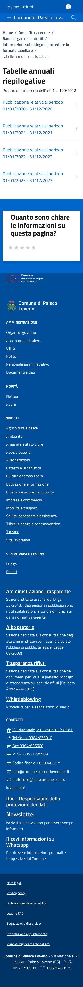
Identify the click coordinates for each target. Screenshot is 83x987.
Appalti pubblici (18, 452)
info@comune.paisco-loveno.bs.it (37, 771)
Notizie (12, 396)
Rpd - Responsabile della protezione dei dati (33, 801)
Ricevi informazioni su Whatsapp (30, 841)
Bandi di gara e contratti (23, 39)
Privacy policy (16, 893)
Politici (11, 356)
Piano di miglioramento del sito (28, 944)
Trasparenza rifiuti (26, 663)
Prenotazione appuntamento (27, 933)
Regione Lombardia (21, 6)
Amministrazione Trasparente (38, 591)
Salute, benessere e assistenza (31, 516)
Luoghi (12, 564)
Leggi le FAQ (15, 913)
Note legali (14, 882)
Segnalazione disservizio (24, 923)
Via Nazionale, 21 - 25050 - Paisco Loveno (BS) (41, 729)
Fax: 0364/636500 (24, 746)
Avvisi (11, 404)
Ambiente (14, 436)
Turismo (12, 532)
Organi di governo (21, 332)
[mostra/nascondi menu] (9, 17)
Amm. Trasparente (34, 33)
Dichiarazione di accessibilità (26, 903)
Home (8, 33)
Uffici (10, 348)
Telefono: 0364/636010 (29, 738)
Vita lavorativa (18, 540)
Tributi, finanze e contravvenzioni (33, 524)
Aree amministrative (23, 340)
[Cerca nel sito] (73, 17)
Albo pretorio (20, 627)
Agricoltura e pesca (22, 428)
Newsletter (20, 814)
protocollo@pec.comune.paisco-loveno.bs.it (36, 783)
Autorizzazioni (18, 460)
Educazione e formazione (27, 484)
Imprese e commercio (24, 500)
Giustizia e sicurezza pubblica (30, 492)
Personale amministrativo (27, 364)
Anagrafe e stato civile (24, 444)
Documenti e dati (20, 372)
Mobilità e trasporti (22, 508)
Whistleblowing (23, 699)
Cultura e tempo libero (24, 476)
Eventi (11, 572)
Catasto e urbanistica (23, 468)
